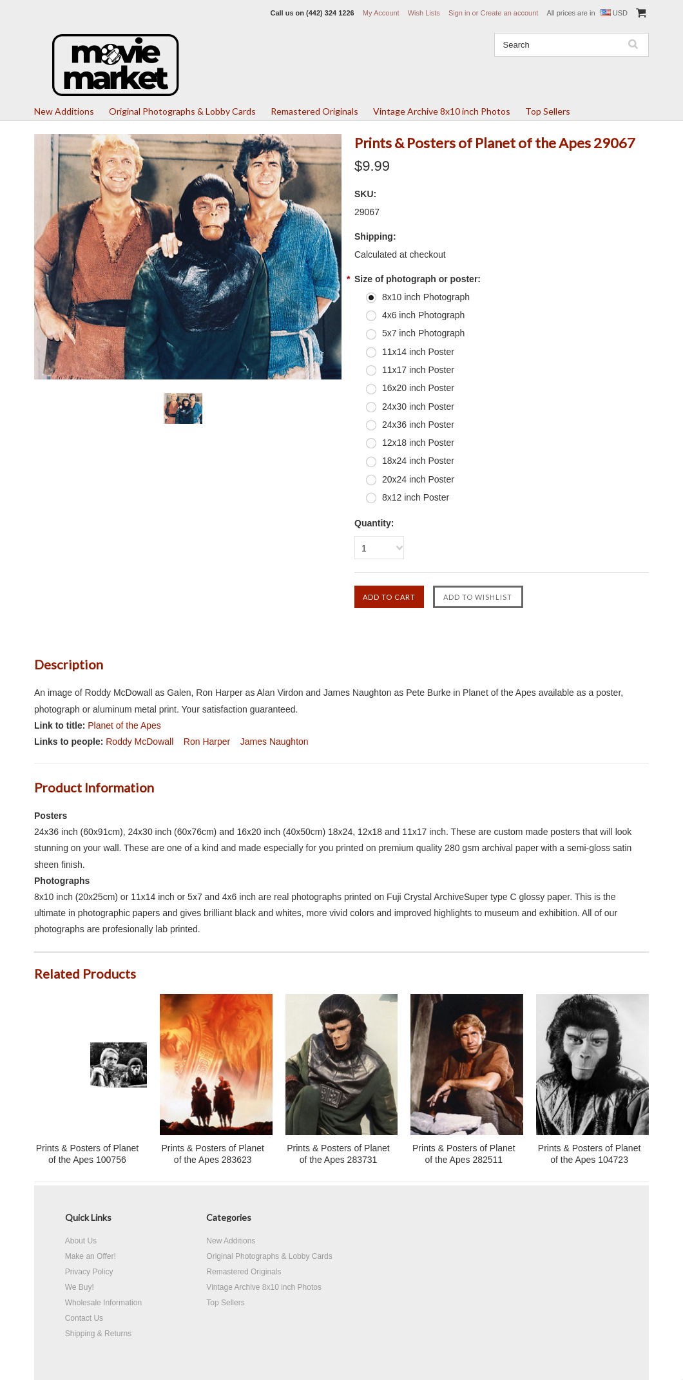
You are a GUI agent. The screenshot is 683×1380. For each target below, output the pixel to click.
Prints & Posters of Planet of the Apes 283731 (338, 1154)
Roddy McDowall (139, 741)
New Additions (64, 111)
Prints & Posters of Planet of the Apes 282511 (463, 1154)
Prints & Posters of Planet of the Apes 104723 (589, 1154)
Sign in (459, 13)
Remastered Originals (314, 111)
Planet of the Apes (124, 725)
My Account (381, 13)
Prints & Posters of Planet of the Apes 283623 (212, 1154)
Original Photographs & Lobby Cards (182, 111)
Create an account (509, 13)
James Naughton (274, 741)
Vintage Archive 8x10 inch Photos (441, 111)
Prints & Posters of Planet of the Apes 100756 (87, 1154)
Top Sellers (547, 111)
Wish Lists (424, 13)
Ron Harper (207, 741)
